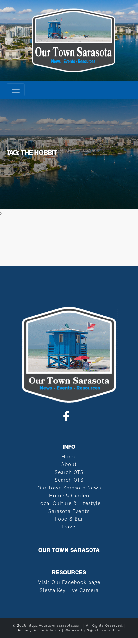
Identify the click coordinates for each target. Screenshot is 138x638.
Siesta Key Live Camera (69, 590)
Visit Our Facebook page (69, 582)
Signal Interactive (103, 630)
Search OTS (69, 472)
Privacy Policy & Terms (39, 630)
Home (69, 456)
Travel (69, 527)
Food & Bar (69, 519)
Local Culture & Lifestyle (69, 503)
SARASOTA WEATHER (69, 241)
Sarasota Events (69, 511)
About (69, 464)
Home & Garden (69, 495)
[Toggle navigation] (16, 89)
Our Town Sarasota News (69, 488)
